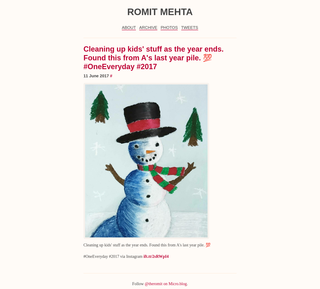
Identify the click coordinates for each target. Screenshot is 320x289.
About (129, 27)
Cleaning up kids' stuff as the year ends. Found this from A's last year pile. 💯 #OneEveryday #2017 (153, 58)
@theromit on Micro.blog (166, 283)
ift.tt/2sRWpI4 (156, 256)
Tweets (189, 27)
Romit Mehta (160, 12)
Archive (148, 27)
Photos (169, 27)
